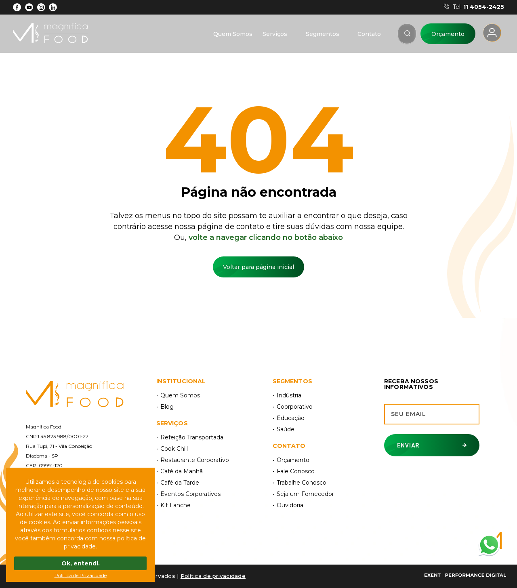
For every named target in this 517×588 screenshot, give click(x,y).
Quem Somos (232, 34)
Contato (369, 34)
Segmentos (322, 34)
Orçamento (447, 34)
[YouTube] (29, 7)
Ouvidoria (290, 505)
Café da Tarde (179, 482)
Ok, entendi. (80, 563)
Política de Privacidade (81, 575)
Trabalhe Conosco (301, 482)
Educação (291, 418)
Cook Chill (174, 448)
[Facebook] (17, 7)
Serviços (275, 34)
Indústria (289, 395)
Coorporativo (295, 406)
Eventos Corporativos (190, 494)
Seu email (408, 414)
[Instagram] (41, 7)
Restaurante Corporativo (194, 460)
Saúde (285, 429)
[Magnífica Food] (75, 394)
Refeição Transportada (191, 437)
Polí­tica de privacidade (213, 576)
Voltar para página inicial (258, 267)
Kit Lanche (175, 505)
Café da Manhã (181, 471)
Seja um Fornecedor (305, 494)
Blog (167, 406)
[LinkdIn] (53, 7)
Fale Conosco (296, 471)
